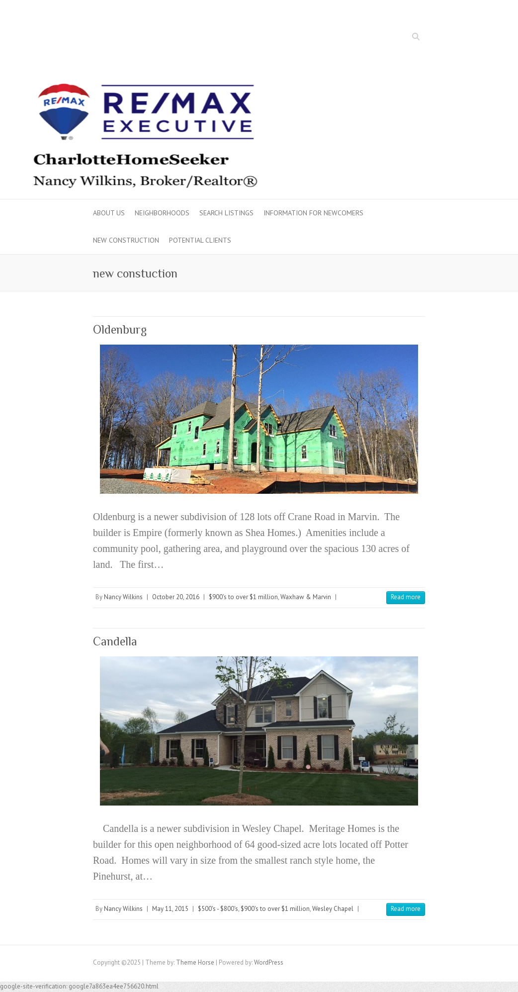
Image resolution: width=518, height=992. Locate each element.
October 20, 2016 (175, 597)
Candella (115, 641)
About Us (109, 212)
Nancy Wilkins (123, 597)
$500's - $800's (218, 908)
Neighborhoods (162, 212)
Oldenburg (120, 329)
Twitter (401, 37)
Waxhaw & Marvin (305, 597)
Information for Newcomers (313, 212)
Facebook (386, 37)
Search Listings (226, 212)
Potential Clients (200, 240)
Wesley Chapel (332, 908)
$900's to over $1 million (243, 597)
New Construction (126, 240)
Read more (406, 597)
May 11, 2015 (170, 908)
